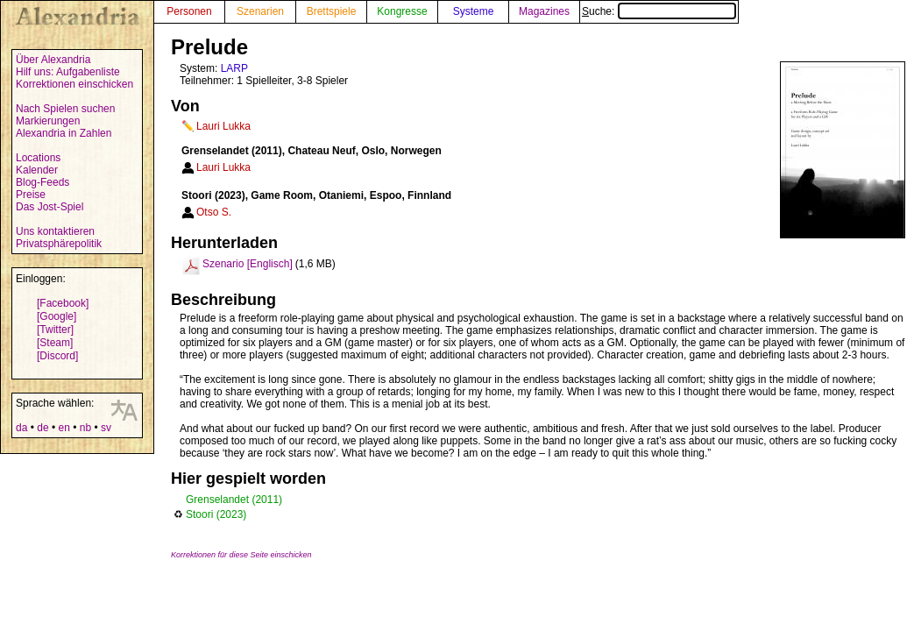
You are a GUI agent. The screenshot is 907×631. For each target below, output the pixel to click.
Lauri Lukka (223, 126)
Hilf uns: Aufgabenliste (68, 72)
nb (85, 428)
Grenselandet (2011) (234, 499)
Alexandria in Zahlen (63, 133)
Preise (31, 194)
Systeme (473, 11)
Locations (38, 158)
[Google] (56, 316)
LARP (234, 68)
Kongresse (402, 11)
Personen (189, 11)
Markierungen (48, 121)
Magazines (544, 11)
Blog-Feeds (42, 182)
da (21, 428)
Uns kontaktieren (55, 231)
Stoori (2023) (216, 514)
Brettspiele (332, 11)
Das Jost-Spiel (49, 207)
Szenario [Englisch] (247, 264)
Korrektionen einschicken (74, 84)
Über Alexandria (53, 59)
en (63, 428)
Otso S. (213, 212)
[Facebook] (63, 303)
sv (106, 428)
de (42, 428)
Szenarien (260, 11)
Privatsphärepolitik (59, 244)
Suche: (659, 11)
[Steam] (55, 343)
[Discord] (57, 356)
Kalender (37, 170)
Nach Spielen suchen (65, 109)
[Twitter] (55, 329)
